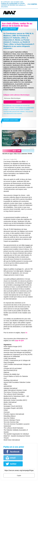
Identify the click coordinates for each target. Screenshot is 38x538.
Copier (19, 475)
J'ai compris (32, 4)
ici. (26, 332)
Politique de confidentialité (9, 3)
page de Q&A (19, 340)
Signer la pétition (9, 29)
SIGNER (19, 102)
